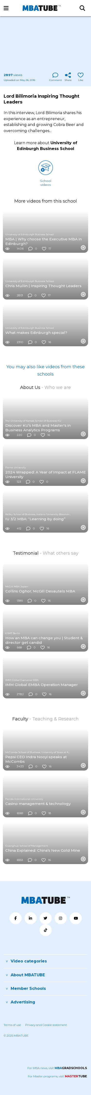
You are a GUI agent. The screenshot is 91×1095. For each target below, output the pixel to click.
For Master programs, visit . (57, 1076)
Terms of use (12, 1025)
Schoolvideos (45, 173)
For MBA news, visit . (57, 1068)
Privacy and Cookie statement (46, 1025)
